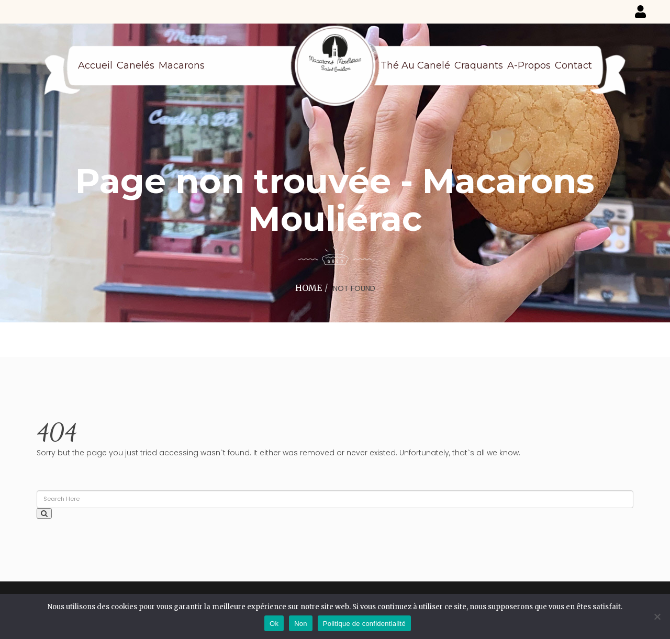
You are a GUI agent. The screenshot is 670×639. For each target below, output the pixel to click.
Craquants (478, 65)
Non (300, 623)
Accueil (95, 65)
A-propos (529, 65)
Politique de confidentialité (364, 623)
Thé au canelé (415, 65)
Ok (274, 623)
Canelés (135, 65)
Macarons (182, 65)
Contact (573, 65)
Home (308, 288)
